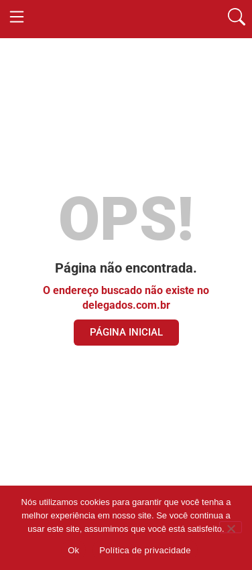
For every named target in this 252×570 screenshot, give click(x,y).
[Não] (230, 527)
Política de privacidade (145, 550)
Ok (73, 550)
